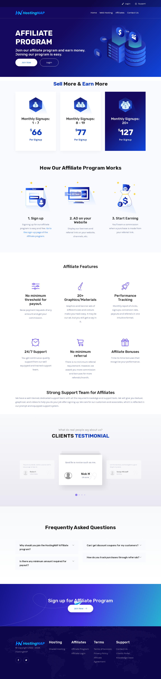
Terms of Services (103, 649)
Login (126, 3)
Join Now (26, 62)
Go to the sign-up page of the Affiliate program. (37, 232)
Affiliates (120, 12)
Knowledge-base (124, 657)
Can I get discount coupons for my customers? (114, 545)
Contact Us (133, 12)
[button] (76, 495)
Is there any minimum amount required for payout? (47, 563)
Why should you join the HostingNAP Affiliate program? (47, 547)
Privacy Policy (101, 653)
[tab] (46, 547)
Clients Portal (123, 653)
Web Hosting (106, 12)
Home (94, 12)
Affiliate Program (80, 649)
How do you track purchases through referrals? (114, 557)
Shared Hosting (57, 649)
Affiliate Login (78, 653)
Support (140, 3)
